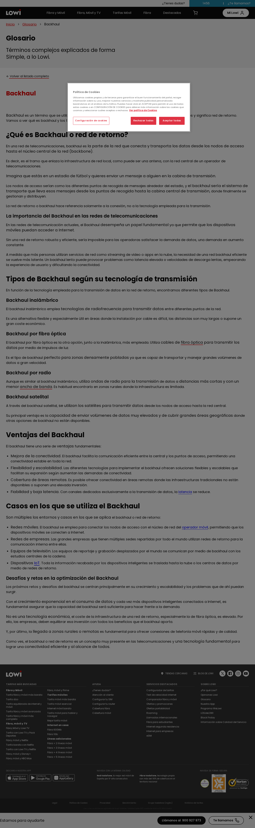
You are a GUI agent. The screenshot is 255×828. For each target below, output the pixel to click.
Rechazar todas (143, 120)
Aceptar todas (172, 120)
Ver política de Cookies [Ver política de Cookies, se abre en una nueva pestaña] (143, 110)
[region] (128, 107)
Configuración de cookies (91, 120)
